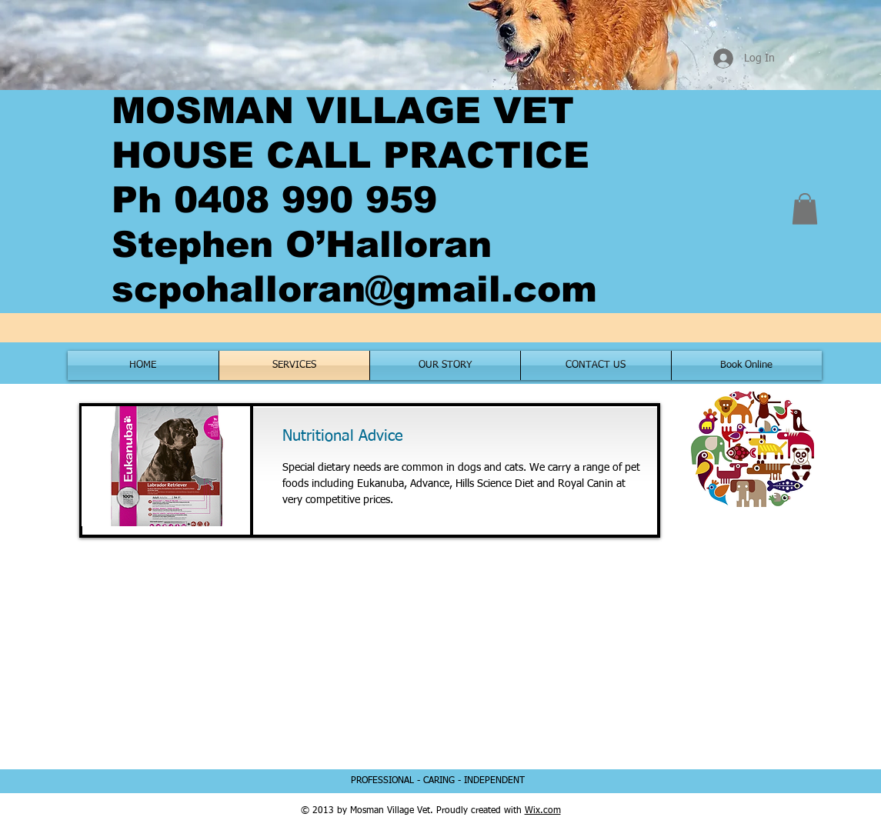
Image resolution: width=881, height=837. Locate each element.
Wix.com (543, 810)
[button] (805, 209)
